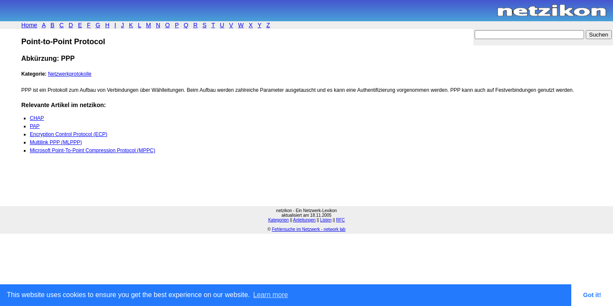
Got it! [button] (592, 295)
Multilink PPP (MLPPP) (56, 142)
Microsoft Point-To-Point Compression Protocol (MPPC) (92, 150)
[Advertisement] (121, 185)
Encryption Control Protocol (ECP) (68, 134)
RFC (340, 220)
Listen (326, 220)
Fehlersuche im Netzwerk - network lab (309, 229)
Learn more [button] (270, 294)
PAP (35, 126)
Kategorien (278, 220)
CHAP (37, 118)
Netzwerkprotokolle (70, 74)
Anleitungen (304, 220)
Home (29, 25)
